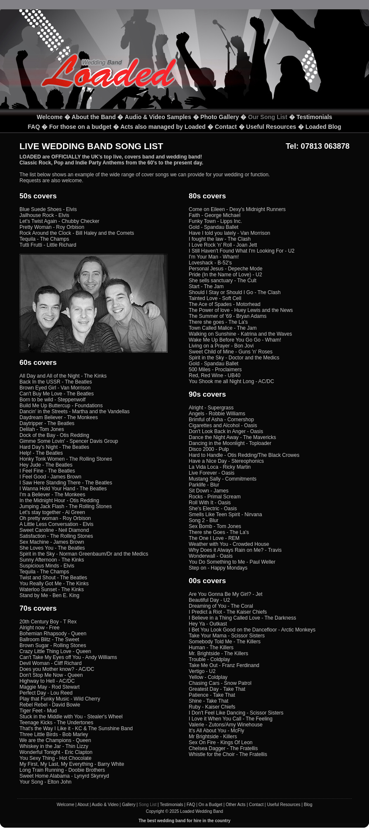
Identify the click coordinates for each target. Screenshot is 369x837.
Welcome (50, 117)
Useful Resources (271, 126)
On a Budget (210, 804)
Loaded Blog (323, 126)
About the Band (94, 117)
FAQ (34, 126)
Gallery (128, 804)
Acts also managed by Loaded (163, 126)
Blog (308, 804)
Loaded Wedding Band (201, 811)
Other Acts (235, 804)
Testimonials (315, 117)
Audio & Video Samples (158, 117)
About (82, 804)
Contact (226, 126)
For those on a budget (80, 126)
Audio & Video (105, 804)
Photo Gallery (219, 117)
